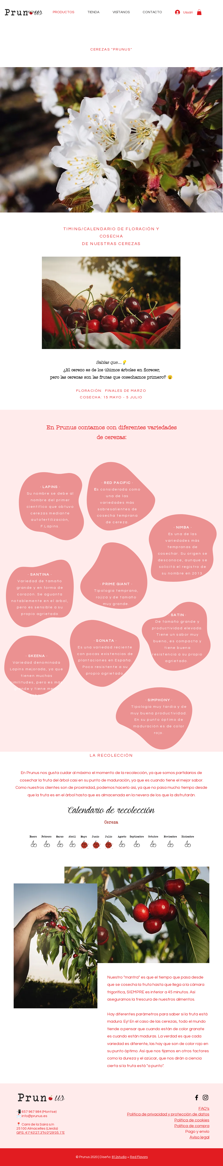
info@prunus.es (34, 1116)
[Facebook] (196, 1097)
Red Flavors (139, 1157)
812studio (119, 1157)
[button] (199, 12)
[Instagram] (205, 1097)
